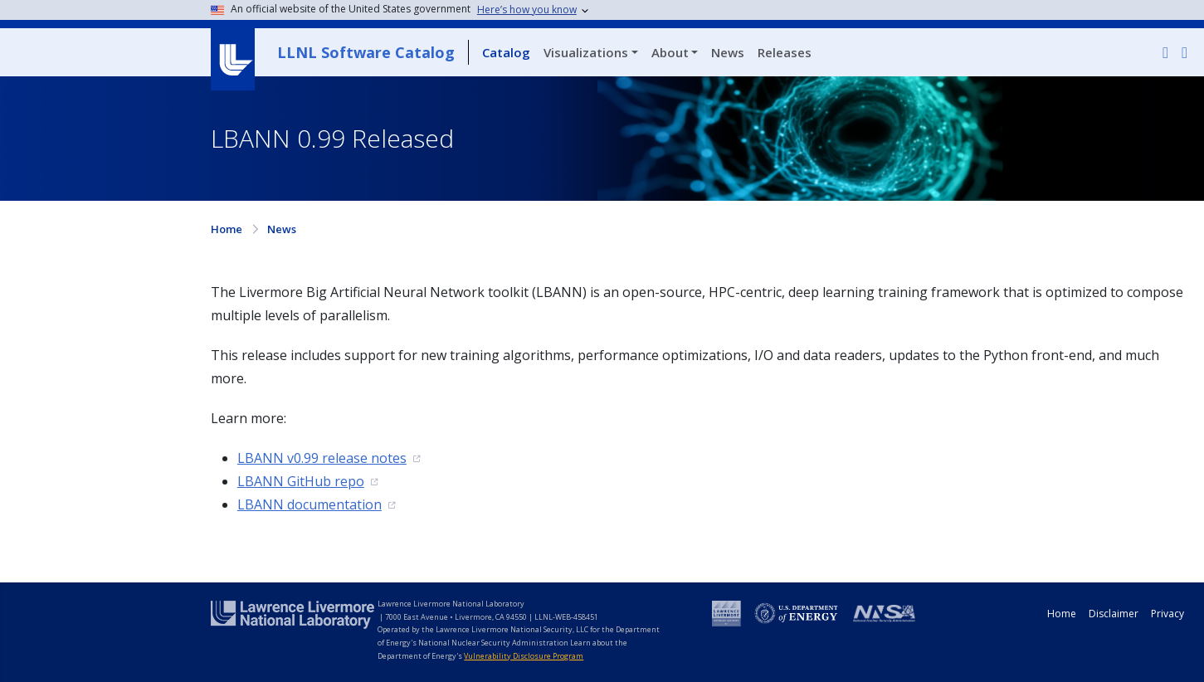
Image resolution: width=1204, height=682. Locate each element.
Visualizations (586, 52)
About (670, 52)
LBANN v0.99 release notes (322, 458)
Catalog (506, 52)
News (727, 52)
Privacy (1167, 613)
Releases (785, 52)
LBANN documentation (309, 504)
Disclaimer (1113, 613)
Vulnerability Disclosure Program (523, 655)
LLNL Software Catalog (366, 52)
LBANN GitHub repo (300, 481)
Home (226, 229)
